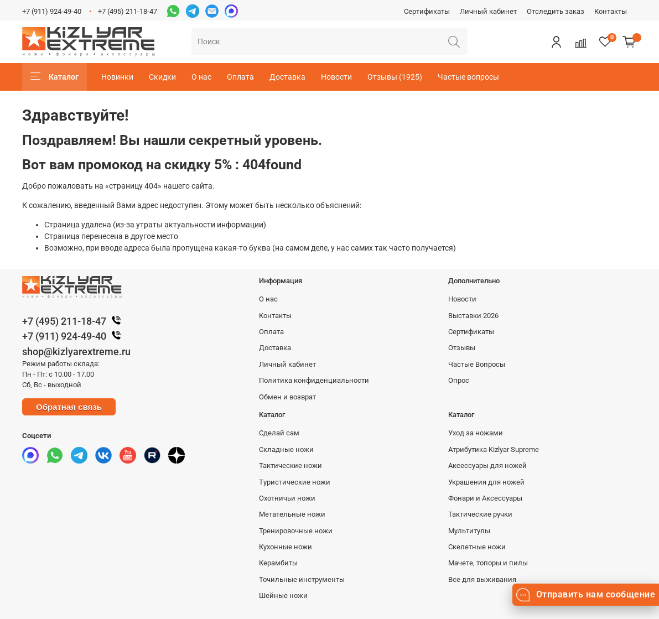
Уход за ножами (475, 433)
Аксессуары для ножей (487, 465)
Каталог (54, 77)
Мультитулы (469, 531)
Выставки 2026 (473, 315)
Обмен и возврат (287, 397)
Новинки (117, 76)
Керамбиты (278, 563)
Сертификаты (427, 11)
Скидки (162, 76)
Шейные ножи (283, 595)
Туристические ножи (294, 482)
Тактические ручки (480, 514)
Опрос (458, 380)
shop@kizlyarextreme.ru (76, 351)
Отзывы (461, 348)
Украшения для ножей (486, 482)
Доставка (287, 76)
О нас (201, 76)
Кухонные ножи (285, 547)
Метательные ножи (292, 514)
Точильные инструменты (302, 579)
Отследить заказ (555, 11)
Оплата (240, 76)
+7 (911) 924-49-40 (51, 11)
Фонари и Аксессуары (485, 498)
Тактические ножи (290, 465)
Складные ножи (286, 449)
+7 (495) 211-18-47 (127, 11)
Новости (336, 76)
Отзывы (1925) (394, 76)
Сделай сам (279, 433)
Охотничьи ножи (287, 498)
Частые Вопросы (476, 364)
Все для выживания (482, 579)
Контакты (610, 11)
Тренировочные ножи (296, 531)
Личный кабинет (488, 11)
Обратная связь (69, 407)
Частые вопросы (468, 76)
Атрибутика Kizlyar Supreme (493, 449)
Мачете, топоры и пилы (488, 563)
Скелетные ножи (477, 547)
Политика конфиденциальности (314, 380)
